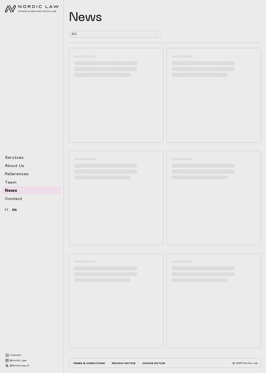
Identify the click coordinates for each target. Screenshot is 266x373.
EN (14, 210)
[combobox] (114, 34)
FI (6, 210)
